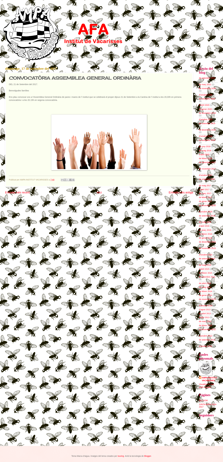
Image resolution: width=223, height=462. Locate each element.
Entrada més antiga (181, 192)
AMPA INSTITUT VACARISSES (209, 379)
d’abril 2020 (204, 105)
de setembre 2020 (207, 99)
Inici (99, 192)
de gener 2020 (205, 109)
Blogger (147, 456)
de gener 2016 (205, 238)
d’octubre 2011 (205, 346)
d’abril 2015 (204, 269)
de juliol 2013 (205, 313)
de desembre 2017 (207, 162)
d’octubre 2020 (205, 95)
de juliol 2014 (205, 283)
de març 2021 (205, 84)
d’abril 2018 (204, 154)
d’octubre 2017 (205, 175)
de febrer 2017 (205, 197)
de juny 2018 (204, 146)
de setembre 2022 (207, 78)
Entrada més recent (17, 192)
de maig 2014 (205, 287)
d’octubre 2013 (205, 306)
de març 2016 (205, 230)
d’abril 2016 (204, 226)
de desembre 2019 (207, 113)
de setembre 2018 (207, 140)
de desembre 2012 (207, 329)
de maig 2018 (205, 151)
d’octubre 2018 (205, 136)
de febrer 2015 (205, 273)
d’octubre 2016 (205, 212)
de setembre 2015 (207, 259)
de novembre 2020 (207, 88)
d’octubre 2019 (205, 119)
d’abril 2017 (204, 189)
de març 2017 (205, 193)
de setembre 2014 (207, 277)
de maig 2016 (205, 222)
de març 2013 (205, 321)
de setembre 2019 (207, 123)
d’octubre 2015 (205, 255)
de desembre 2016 (207, 205)
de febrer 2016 (205, 234)
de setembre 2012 (207, 340)
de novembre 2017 (207, 169)
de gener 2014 (205, 295)
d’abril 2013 (204, 317)
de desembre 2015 (207, 242)
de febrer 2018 (205, 158)
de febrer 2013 (205, 325)
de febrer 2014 (205, 291)
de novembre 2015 (207, 248)
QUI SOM (203, 400)
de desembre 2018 (207, 130)
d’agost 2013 (204, 310)
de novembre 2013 (207, 299)
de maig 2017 (205, 186)
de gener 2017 (205, 201)
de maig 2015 (205, 265)
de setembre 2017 (207, 179)
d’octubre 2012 (205, 336)
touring (121, 456)
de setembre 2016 (207, 216)
